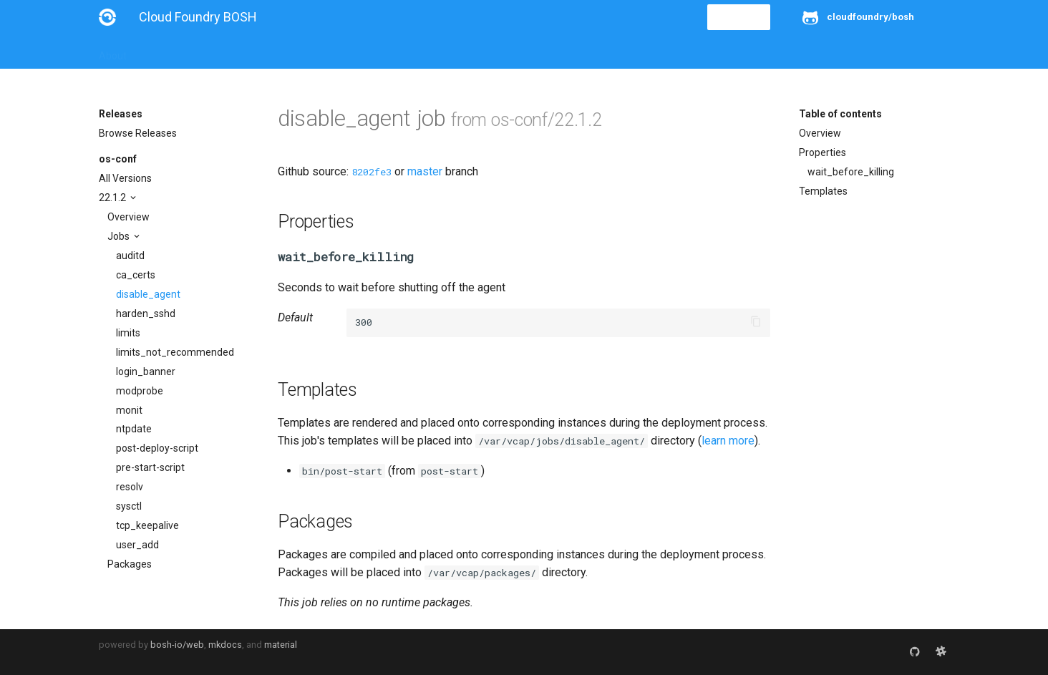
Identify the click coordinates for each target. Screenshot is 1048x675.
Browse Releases (138, 133)
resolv (129, 486)
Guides (228, 51)
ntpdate (134, 428)
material (280, 644)
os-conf (118, 159)
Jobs (119, 236)
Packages (129, 564)
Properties (822, 152)
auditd (130, 255)
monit (129, 410)
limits (128, 333)
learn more (728, 440)
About (113, 51)
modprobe (139, 391)
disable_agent (148, 294)
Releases (414, 51)
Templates (823, 191)
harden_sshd (145, 313)
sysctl (129, 506)
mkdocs (225, 644)
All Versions (125, 178)
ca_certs (135, 275)
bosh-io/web (177, 644)
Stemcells (351, 51)
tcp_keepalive (147, 525)
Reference (287, 51)
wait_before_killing (850, 172)
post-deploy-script (157, 448)
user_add (137, 544)
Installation (170, 51)
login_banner (145, 371)
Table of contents (840, 114)
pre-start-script (150, 467)
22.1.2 (113, 197)
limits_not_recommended (175, 352)
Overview (128, 217)
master (424, 171)
